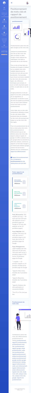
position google (21, 360)
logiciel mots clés (17, 372)
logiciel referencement (18, 368)
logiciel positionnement (19, 354)
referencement (16, 362)
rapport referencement (18, 364)
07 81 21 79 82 (4, 51)
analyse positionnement (19, 356)
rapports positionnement (19, 342)
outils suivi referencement (19, 366)
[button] (27, 3)
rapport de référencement (18, 151)
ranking (23, 362)
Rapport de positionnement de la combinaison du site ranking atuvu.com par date (19, 160)
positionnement (21, 340)
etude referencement (18, 370)
